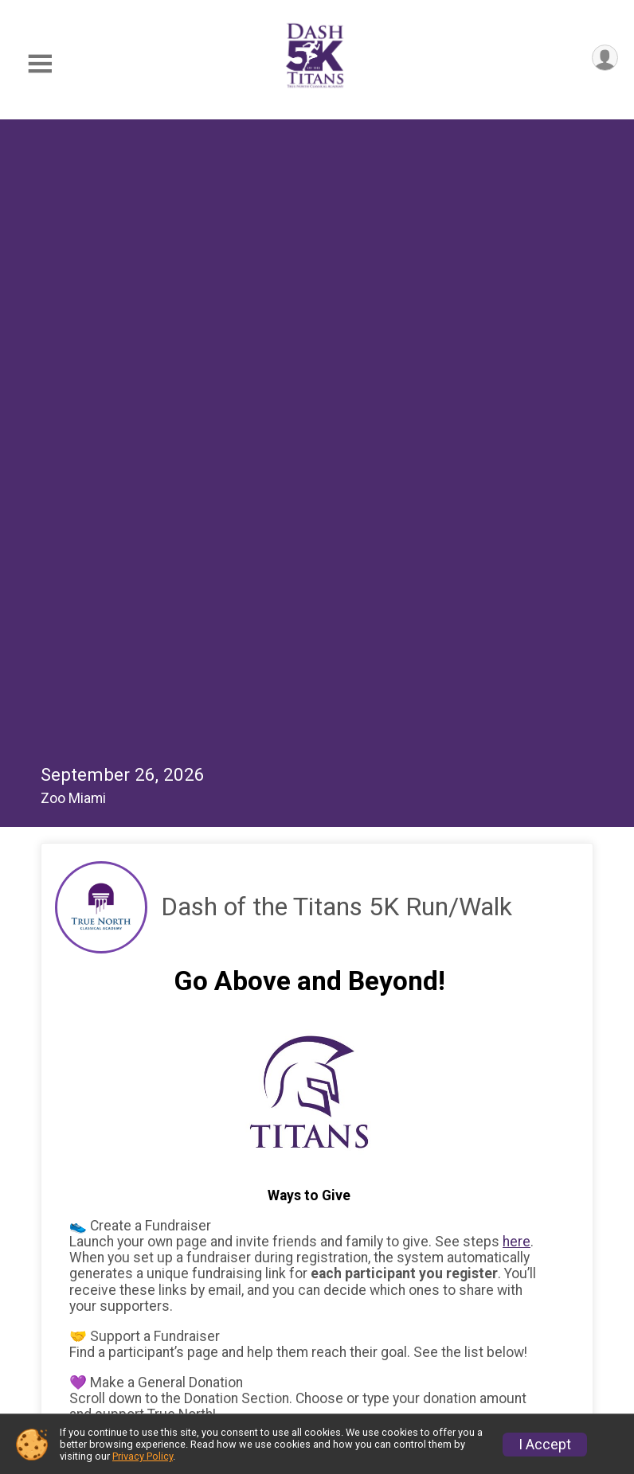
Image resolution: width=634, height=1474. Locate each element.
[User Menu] (603, 59)
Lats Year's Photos (196, 1337)
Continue (106, 1199)
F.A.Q (388, 1301)
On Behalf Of (121, 1040)
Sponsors (402, 1337)
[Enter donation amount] (332, 905)
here (516, 619)
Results (161, 1301)
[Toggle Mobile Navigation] (40, 64)
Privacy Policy (142, 1456)
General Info (177, 1265)
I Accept (545, 1445)
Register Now (414, 1265)
